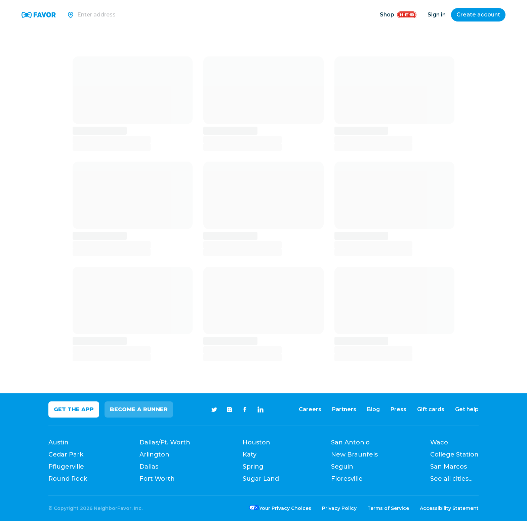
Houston (256, 442)
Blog (373, 409)
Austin (58, 442)
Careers (310, 409)
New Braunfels (354, 454)
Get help (467, 409)
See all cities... (451, 478)
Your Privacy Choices (285, 508)
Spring (253, 466)
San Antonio (350, 442)
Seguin (342, 466)
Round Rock (67, 478)
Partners (344, 409)
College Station (454, 454)
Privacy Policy (339, 508)
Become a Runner (139, 409)
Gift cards (430, 409)
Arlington (154, 454)
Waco (439, 442)
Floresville (347, 478)
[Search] (166, 14)
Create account (478, 14)
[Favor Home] (39, 15)
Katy (249, 454)
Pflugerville (66, 466)
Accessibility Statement (449, 508)
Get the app (74, 409)
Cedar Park (65, 454)
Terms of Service (388, 508)
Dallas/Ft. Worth (164, 442)
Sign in (437, 14)
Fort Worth (157, 478)
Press (398, 409)
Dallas (148, 466)
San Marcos (448, 466)
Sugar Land (261, 478)
